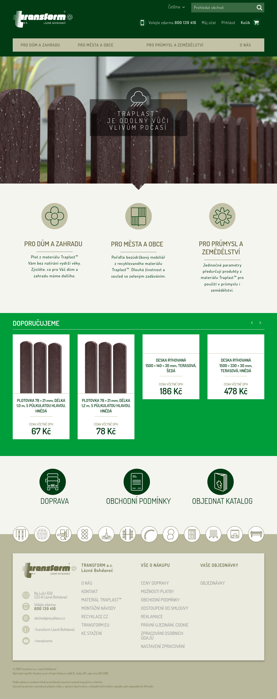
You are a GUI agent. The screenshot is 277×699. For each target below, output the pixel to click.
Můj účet (209, 22)
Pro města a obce (96, 45)
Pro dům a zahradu (40, 45)
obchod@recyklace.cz (49, 618)
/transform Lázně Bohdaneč (54, 629)
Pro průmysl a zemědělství (175, 45)
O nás (245, 45)
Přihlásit (229, 22)
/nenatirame (43, 640)
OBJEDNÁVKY (212, 583)
